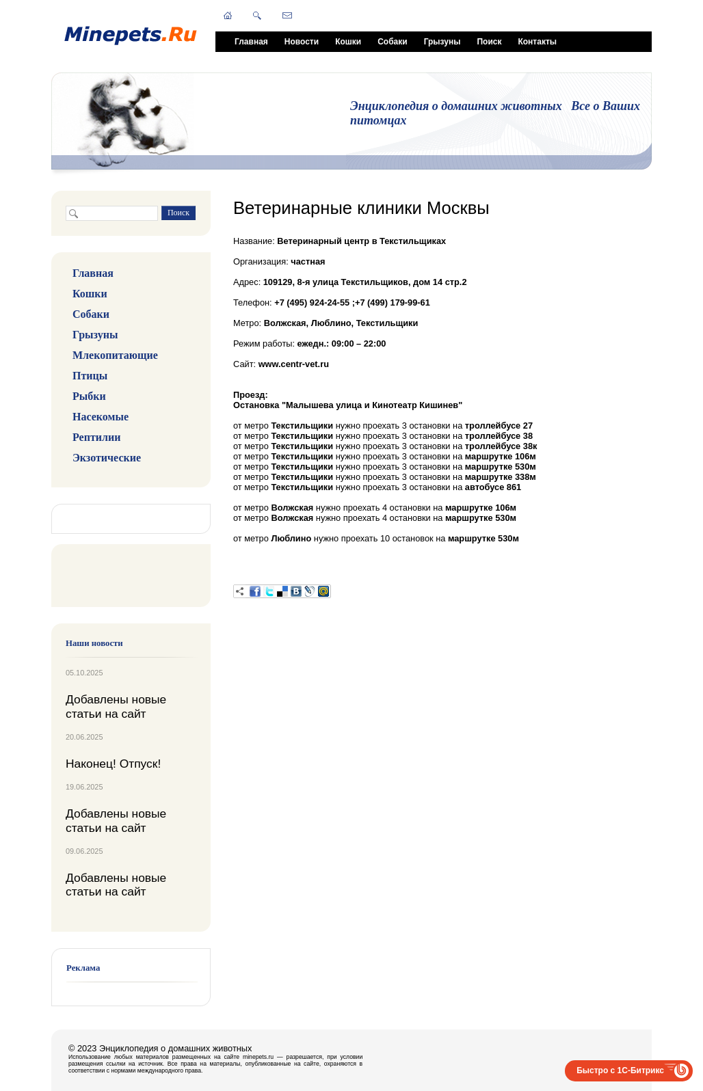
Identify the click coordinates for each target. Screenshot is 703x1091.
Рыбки (89, 396)
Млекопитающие (115, 355)
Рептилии (96, 437)
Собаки (392, 41)
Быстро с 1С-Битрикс (620, 1070)
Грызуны (442, 41)
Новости (301, 41)
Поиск (489, 41)
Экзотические (106, 457)
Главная (251, 41)
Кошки (348, 41)
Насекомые (100, 416)
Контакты (537, 41)
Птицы (89, 375)
